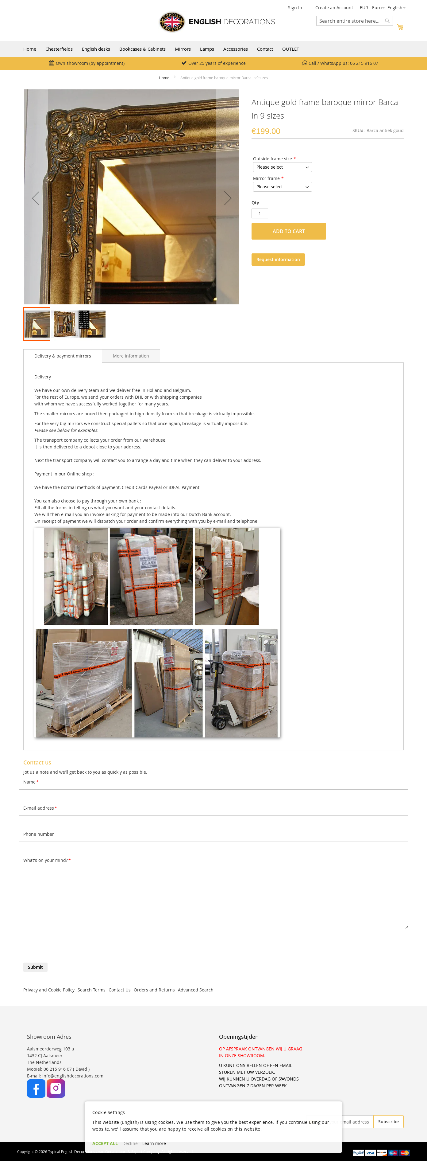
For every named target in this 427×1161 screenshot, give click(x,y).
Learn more (154, 1143)
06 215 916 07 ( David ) (67, 1069)
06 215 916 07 (364, 63)
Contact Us (120, 990)
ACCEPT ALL (105, 1143)
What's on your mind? (46, 860)
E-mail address (39, 808)
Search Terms (92, 990)
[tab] (62, 356)
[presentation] (70, 948)
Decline (130, 1143)
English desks (96, 49)
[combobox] (354, 21)
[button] (372, 7)
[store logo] (216, 22)
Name (30, 782)
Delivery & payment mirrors (62, 356)
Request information (278, 259)
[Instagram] (56, 1096)
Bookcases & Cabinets (142, 49)
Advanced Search (196, 990)
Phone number (38, 834)
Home (29, 49)
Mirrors (183, 49)
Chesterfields (59, 49)
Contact (265, 49)
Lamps (207, 49)
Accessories (235, 49)
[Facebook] (37, 1096)
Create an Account (334, 7)
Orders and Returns (154, 990)
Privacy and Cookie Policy (49, 990)
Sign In (295, 7)
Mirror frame (266, 178)
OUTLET (290, 49)
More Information (131, 356)
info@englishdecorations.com (72, 1076)
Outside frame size (272, 159)
